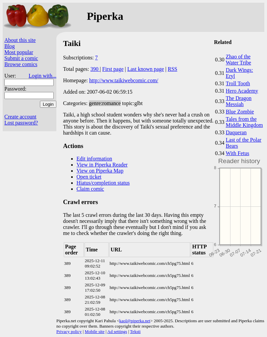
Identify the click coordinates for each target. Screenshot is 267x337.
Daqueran (236, 132)
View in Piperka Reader (101, 164)
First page (113, 69)
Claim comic (90, 189)
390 (95, 69)
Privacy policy (69, 331)
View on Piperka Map (99, 171)
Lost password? (21, 123)
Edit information (94, 158)
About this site (20, 40)
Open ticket (88, 177)
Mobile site (95, 331)
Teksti (135, 331)
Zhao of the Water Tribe (238, 59)
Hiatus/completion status (103, 183)
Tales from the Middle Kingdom (244, 122)
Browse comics (20, 64)
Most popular (18, 52)
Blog (9, 46)
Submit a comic (21, 58)
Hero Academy (242, 91)
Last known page (145, 69)
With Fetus (237, 153)
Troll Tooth (238, 83)
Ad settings (117, 331)
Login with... (42, 76)
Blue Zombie (240, 111)
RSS (172, 69)
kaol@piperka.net (134, 320)
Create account (20, 116)
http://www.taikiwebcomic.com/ (123, 80)
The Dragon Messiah (239, 101)
